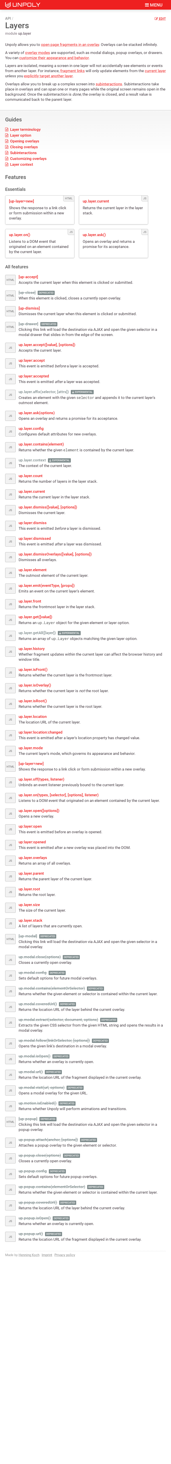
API (8, 18)
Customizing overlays (26, 158)
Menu (153, 5)
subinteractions (109, 84)
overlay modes (37, 52)
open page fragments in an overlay (70, 44)
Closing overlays (21, 147)
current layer (155, 71)
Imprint (47, 1255)
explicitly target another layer (48, 76)
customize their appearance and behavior (54, 58)
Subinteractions (21, 153)
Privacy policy (64, 1255)
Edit (160, 19)
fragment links (72, 71)
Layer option (18, 135)
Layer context (19, 164)
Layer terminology (23, 129)
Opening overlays (22, 141)
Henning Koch (29, 1255)
